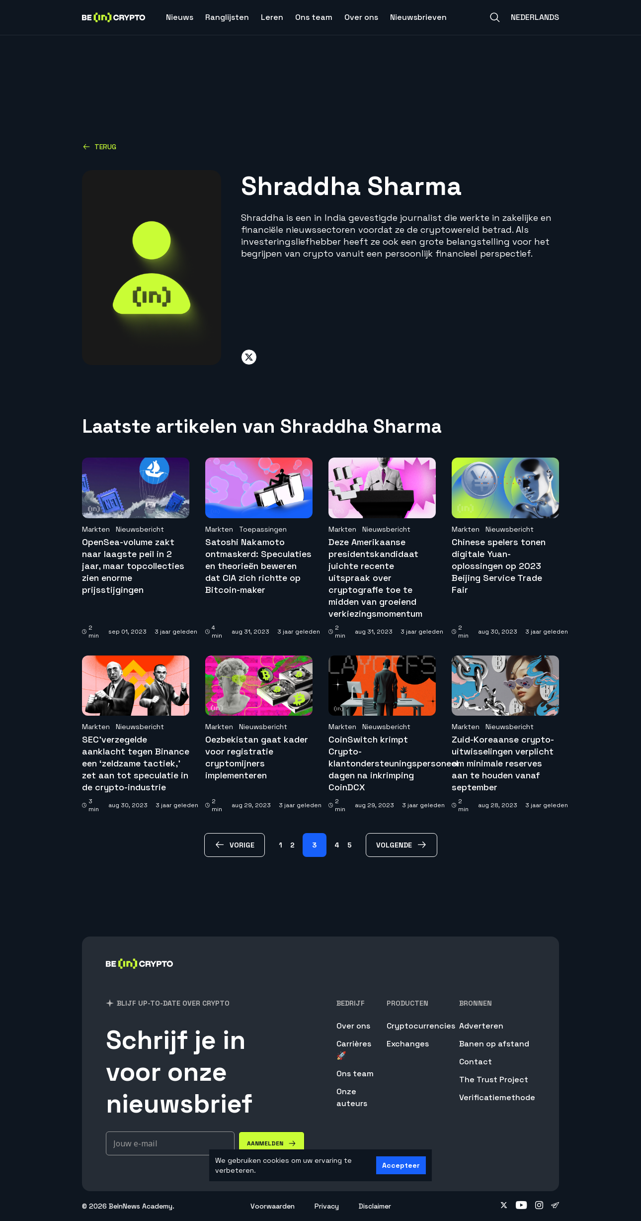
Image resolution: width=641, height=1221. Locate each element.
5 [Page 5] (349, 845)
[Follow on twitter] (504, 1206)
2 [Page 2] (292, 845)
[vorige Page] (234, 845)
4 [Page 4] (336, 845)
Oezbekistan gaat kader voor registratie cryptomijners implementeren (256, 757)
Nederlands (535, 17)
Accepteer (401, 1165)
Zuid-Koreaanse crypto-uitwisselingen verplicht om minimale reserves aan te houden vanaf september (503, 763)
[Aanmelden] (272, 1143)
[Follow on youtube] (521, 1206)
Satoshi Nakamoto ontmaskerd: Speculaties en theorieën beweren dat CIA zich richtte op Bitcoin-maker (258, 565)
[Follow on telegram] (555, 1206)
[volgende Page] (401, 845)
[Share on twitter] (249, 357)
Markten (96, 529)
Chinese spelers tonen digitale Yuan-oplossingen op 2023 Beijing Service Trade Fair (499, 565)
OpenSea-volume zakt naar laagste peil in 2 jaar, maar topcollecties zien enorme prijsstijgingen (133, 565)
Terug (99, 146)
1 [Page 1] (280, 845)
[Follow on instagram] (539, 1206)
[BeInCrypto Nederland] (139, 976)
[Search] (495, 17)
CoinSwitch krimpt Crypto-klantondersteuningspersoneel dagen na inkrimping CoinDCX (393, 763)
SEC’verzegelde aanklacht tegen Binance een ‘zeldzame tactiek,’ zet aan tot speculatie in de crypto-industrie (135, 763)
